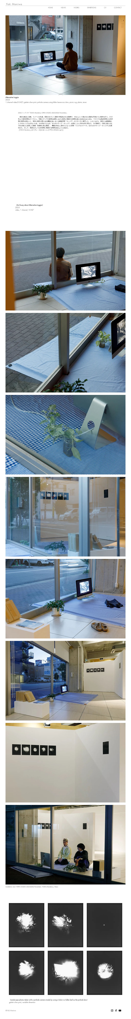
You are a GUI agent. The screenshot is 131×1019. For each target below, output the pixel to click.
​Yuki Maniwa (14, 4)
